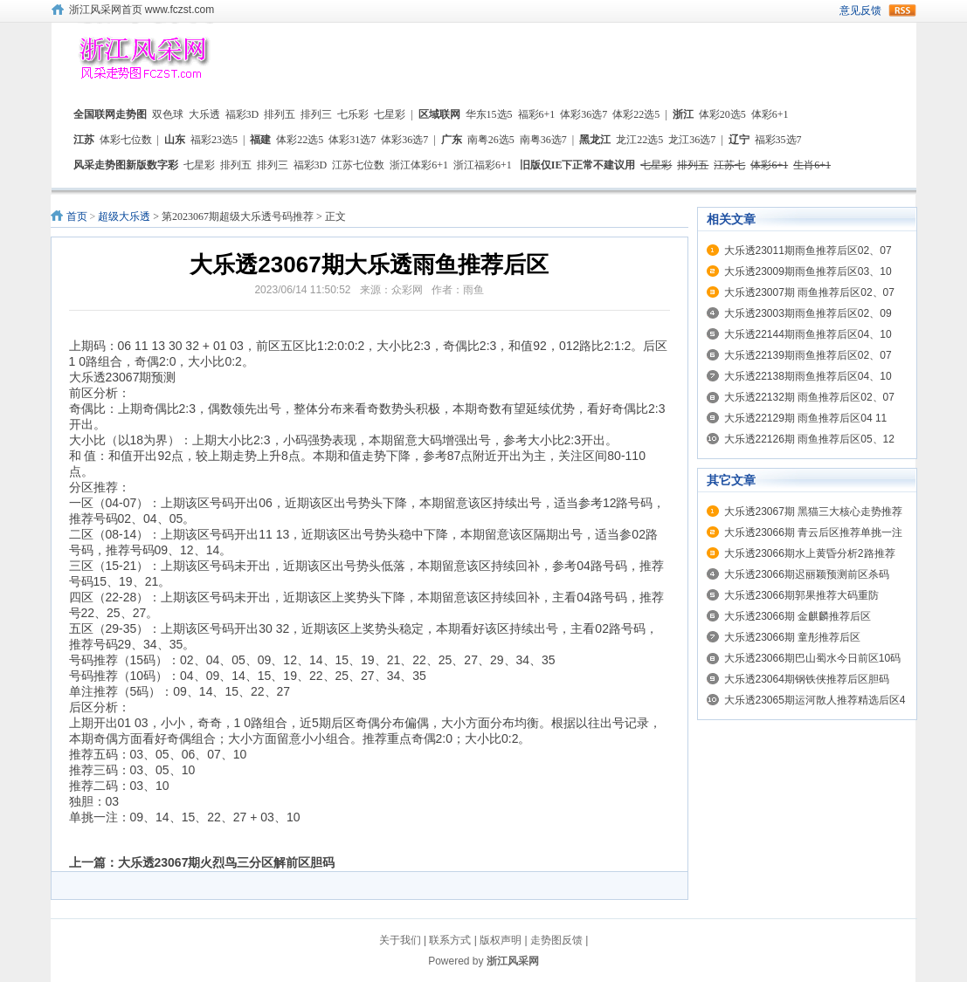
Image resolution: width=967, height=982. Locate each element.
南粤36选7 (543, 140)
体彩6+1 (770, 114)
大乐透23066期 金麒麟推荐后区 (798, 616)
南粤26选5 (491, 140)
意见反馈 (860, 10)
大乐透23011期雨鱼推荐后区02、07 (808, 250)
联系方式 (450, 940)
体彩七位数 (126, 140)
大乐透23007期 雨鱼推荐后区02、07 (809, 292)
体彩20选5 (722, 114)
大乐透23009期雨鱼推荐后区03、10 (808, 271)
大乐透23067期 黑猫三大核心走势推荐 (813, 511)
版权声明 (500, 940)
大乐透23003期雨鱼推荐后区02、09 (808, 313)
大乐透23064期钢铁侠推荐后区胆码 (806, 679)
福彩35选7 (778, 140)
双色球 (167, 114)
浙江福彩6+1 (482, 165)
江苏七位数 (358, 165)
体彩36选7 (583, 114)
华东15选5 (489, 114)
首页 (76, 216)
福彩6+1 (537, 114)
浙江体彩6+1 (419, 165)
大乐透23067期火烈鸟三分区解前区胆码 (226, 862)
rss (902, 10)
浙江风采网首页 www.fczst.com (142, 9)
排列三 (316, 114)
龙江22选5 (639, 140)
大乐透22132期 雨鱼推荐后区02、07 (809, 397)
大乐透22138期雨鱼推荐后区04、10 (808, 376)
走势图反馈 (556, 940)
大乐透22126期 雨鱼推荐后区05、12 (809, 439)
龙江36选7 (691, 140)
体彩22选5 (636, 114)
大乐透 (204, 114)
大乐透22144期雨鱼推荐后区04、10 (808, 334)
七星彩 (389, 114)
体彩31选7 (352, 140)
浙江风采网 (513, 961)
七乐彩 (353, 114)
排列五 (279, 114)
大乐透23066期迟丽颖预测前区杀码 (806, 574)
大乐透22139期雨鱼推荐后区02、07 (808, 355)
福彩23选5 (214, 140)
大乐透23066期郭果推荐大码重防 (801, 595)
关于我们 (400, 940)
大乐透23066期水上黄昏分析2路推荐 (809, 553)
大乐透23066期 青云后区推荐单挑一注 (813, 532)
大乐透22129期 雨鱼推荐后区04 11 (806, 418)
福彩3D (242, 114)
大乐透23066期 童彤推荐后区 (792, 637)
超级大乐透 (124, 216)
